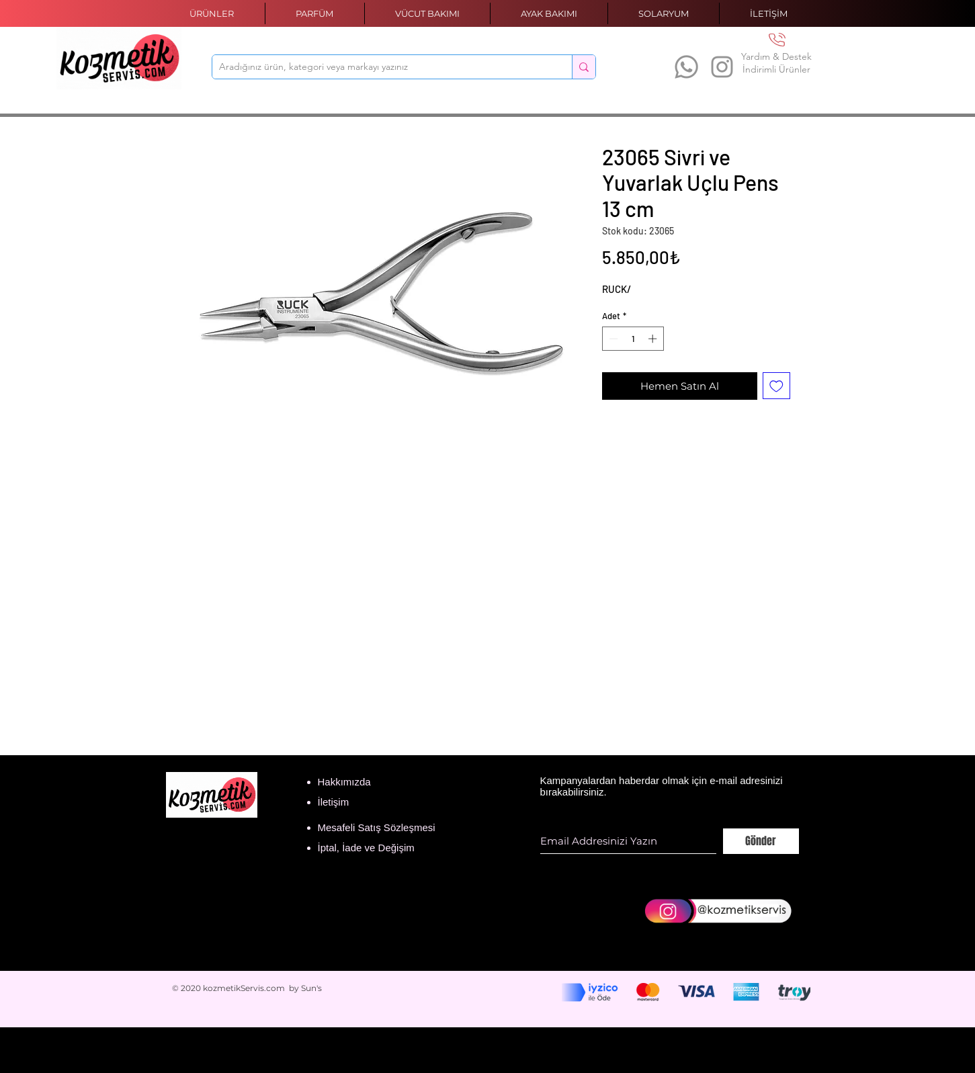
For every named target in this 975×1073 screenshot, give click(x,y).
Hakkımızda (344, 781)
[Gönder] (761, 841)
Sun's (311, 988)
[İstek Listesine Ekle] (776, 386)
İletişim (333, 802)
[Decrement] (612, 338)
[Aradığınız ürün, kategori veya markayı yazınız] (381, 67)
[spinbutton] (633, 338)
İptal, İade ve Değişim (366, 847)
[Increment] (654, 338)
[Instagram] (722, 66)
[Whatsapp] (686, 66)
